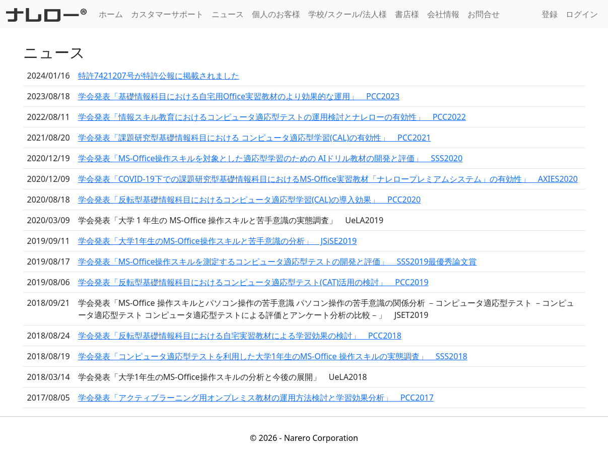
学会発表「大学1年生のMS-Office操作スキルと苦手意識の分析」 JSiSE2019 (217, 240)
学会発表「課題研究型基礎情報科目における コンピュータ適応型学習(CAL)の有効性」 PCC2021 (254, 137)
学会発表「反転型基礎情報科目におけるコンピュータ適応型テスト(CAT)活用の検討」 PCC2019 (253, 282)
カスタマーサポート (167, 14)
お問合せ (483, 14)
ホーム (111, 14)
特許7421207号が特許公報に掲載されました (158, 75)
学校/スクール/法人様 (347, 14)
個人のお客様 (276, 14)
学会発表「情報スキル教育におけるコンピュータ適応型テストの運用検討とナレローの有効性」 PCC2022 (272, 116)
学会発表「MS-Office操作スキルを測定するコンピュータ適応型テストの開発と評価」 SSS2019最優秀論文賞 (277, 261)
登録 (550, 14)
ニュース (228, 14)
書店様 (407, 14)
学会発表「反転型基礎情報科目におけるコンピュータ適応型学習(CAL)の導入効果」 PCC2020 (249, 199)
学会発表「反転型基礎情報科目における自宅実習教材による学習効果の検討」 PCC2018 (239, 335)
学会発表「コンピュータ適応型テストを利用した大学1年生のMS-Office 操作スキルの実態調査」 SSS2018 (272, 356)
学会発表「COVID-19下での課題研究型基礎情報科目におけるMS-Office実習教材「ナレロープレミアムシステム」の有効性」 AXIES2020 (328, 178)
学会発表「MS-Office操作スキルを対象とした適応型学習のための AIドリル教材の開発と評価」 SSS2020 (270, 158)
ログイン (582, 14)
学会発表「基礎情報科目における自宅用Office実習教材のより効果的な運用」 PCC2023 (239, 96)
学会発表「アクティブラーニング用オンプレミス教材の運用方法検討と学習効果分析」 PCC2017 (256, 397)
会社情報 (443, 14)
